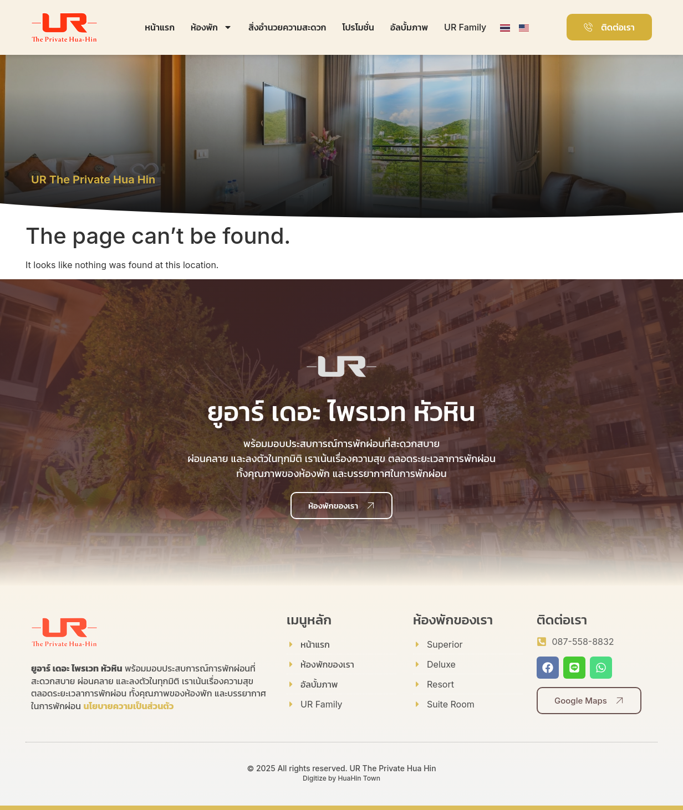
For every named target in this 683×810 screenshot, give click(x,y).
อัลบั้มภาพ (409, 27)
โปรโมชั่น (358, 27)
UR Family (465, 27)
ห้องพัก (211, 27)
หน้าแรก (160, 27)
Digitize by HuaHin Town (341, 778)
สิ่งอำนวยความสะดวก (287, 27)
